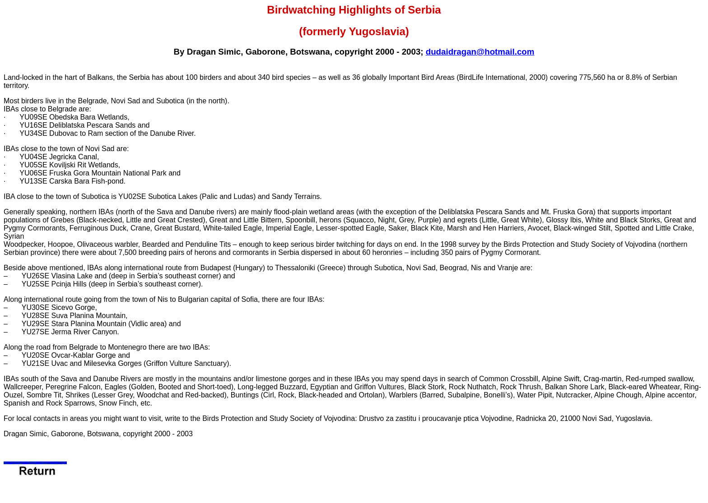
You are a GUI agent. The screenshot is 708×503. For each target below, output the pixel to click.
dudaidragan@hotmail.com (480, 51)
